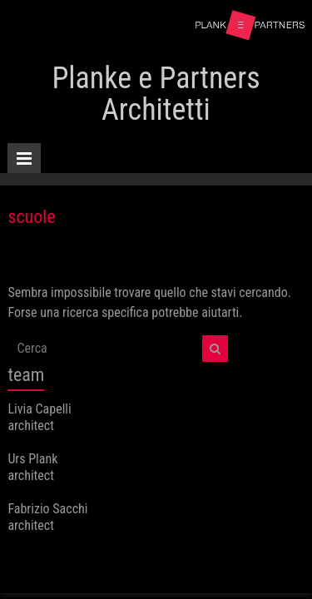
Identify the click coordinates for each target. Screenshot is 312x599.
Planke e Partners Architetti (156, 94)
